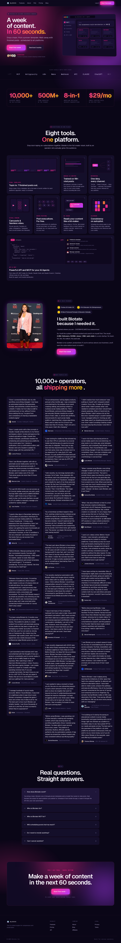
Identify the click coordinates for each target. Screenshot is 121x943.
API (51, 930)
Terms (97, 927)
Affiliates (75, 930)
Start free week (16, 47)
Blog (47, 3)
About (29, 3)
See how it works (35, 48)
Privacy (97, 924)
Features (22, 3)
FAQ (35, 3)
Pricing (41, 3)
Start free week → (107, 3)
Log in (97, 3)
